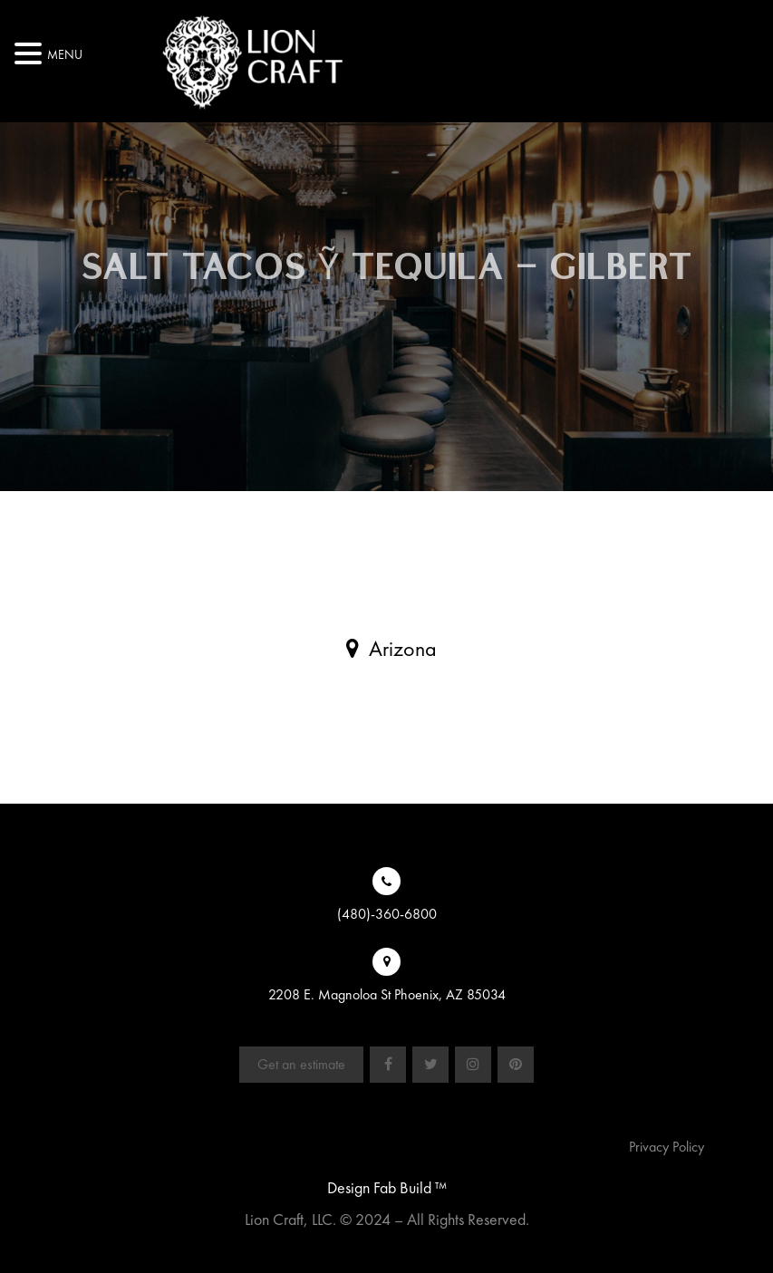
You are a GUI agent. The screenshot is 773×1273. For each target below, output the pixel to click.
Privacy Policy (666, 1146)
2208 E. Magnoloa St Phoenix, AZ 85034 (387, 994)
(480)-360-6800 (387, 913)
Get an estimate (301, 1064)
